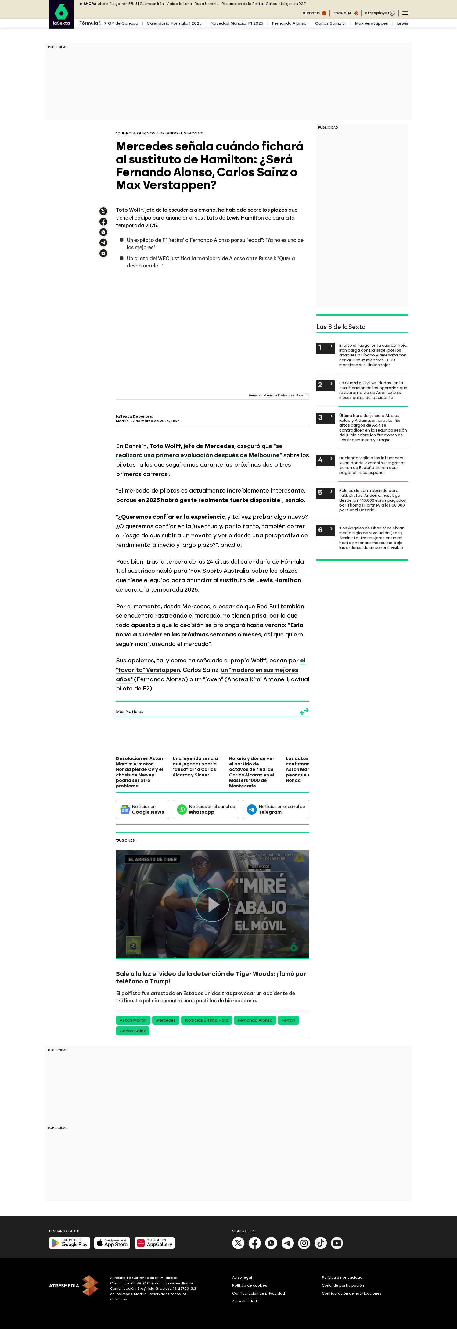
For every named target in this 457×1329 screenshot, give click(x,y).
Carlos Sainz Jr (330, 23)
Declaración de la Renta (242, 4)
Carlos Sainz (133, 1030)
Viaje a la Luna (179, 4)
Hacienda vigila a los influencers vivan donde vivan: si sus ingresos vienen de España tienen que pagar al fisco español (372, 465)
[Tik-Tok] (320, 1248)
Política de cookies (249, 1285)
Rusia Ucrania (207, 4)
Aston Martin (133, 1020)
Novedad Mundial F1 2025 (236, 23)
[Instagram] (304, 1248)
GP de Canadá (123, 23)
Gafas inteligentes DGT (286, 4)
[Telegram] (287, 1248)
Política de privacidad (342, 1277)
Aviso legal (242, 1277)
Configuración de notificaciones (352, 1293)
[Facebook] (254, 1248)
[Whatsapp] (271, 1248)
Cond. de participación (343, 1285)
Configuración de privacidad (258, 1293)
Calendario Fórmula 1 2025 (174, 23)
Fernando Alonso (289, 23)
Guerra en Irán (152, 4)
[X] (238, 1248)
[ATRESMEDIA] (76, 1289)
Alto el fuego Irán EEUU (117, 4)
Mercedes (166, 1020)
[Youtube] (337, 1248)
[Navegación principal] (405, 13)
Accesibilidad (244, 1301)
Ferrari (288, 1020)
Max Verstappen (371, 23)
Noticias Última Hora (206, 1020)
